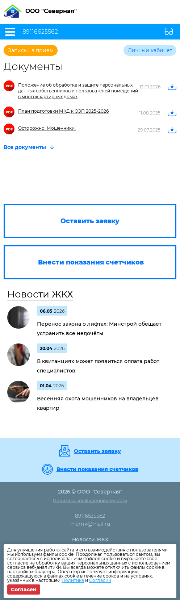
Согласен (24, 589)
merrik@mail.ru (90, 524)
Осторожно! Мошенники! (47, 128)
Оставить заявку (97, 451)
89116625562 (40, 32)
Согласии (100, 580)
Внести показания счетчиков (97, 469)
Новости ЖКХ (40, 294)
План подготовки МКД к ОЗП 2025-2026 (63, 111)
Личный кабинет (150, 50)
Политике (73, 580)
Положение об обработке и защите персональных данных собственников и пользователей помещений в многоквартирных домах (78, 90)
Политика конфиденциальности (90, 500)
